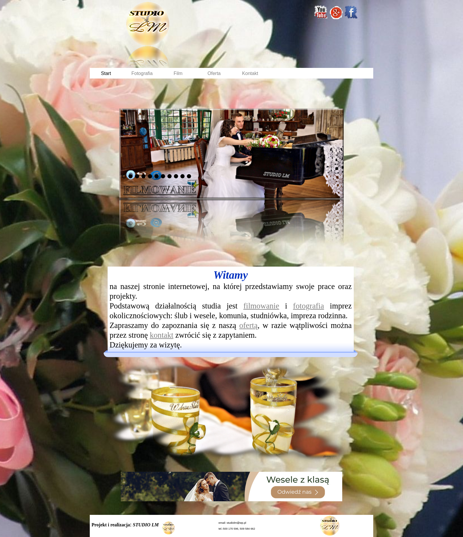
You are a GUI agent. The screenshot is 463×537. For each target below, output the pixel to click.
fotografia (308, 305)
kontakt (161, 335)
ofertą (248, 325)
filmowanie (261, 305)
